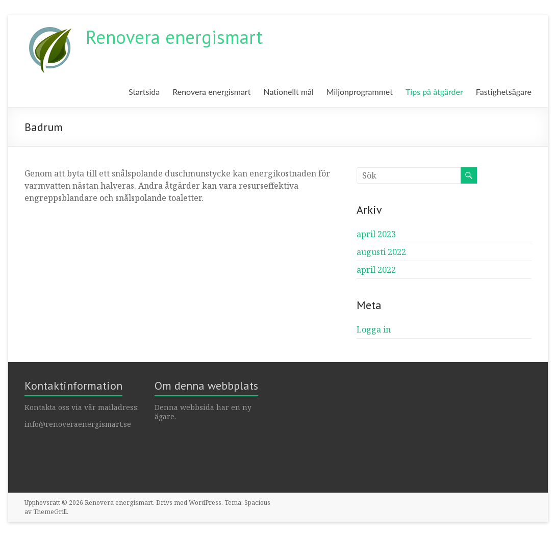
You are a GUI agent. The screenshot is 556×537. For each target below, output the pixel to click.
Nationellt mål (288, 91)
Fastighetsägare (504, 91)
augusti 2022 (381, 252)
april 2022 (376, 269)
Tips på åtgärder (434, 91)
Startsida (144, 91)
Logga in (374, 329)
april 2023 (376, 234)
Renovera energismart (174, 37)
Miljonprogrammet (359, 91)
